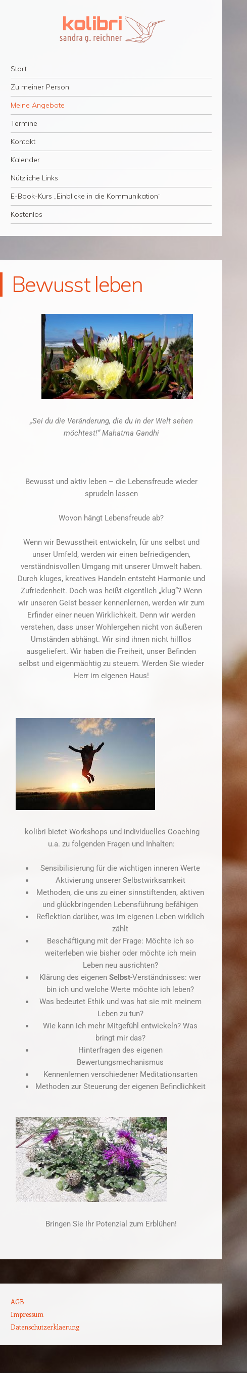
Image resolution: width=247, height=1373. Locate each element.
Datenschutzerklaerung (45, 1326)
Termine (24, 123)
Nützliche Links (34, 177)
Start (19, 68)
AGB (17, 1301)
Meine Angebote (38, 105)
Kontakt (23, 141)
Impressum (27, 1314)
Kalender (25, 159)
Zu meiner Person (40, 86)
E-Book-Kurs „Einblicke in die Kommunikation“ (86, 196)
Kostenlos (26, 214)
